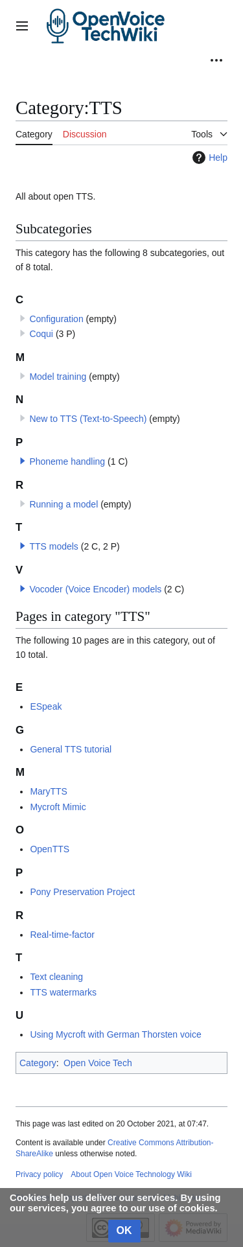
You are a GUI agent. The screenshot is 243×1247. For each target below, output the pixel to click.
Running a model (63, 504)
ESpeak (46, 706)
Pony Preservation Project (82, 892)
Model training (57, 376)
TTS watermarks (63, 992)
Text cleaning (56, 977)
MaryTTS (48, 791)
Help (208, 157)
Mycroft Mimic (58, 807)
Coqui (41, 334)
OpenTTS (49, 849)
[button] (22, 460)
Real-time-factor (62, 934)
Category (37, 1063)
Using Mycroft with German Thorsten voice (115, 1034)
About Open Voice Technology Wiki (131, 1174)
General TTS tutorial (70, 749)
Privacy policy (39, 1174)
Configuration (56, 319)
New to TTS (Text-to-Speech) (87, 419)
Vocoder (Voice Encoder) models (95, 589)
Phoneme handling (67, 461)
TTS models (53, 546)
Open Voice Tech (98, 1063)
